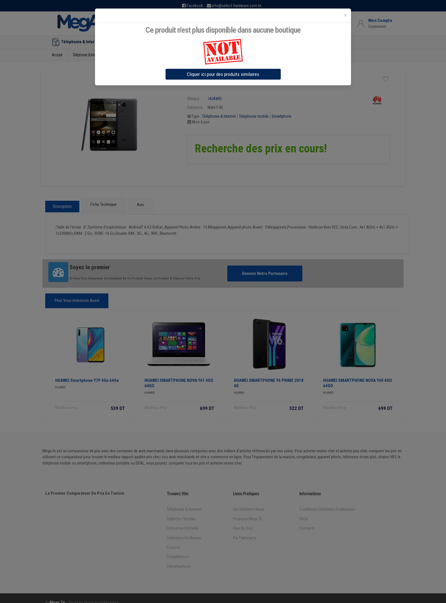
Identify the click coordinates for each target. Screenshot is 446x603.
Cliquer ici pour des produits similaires (223, 74)
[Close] (345, 15)
